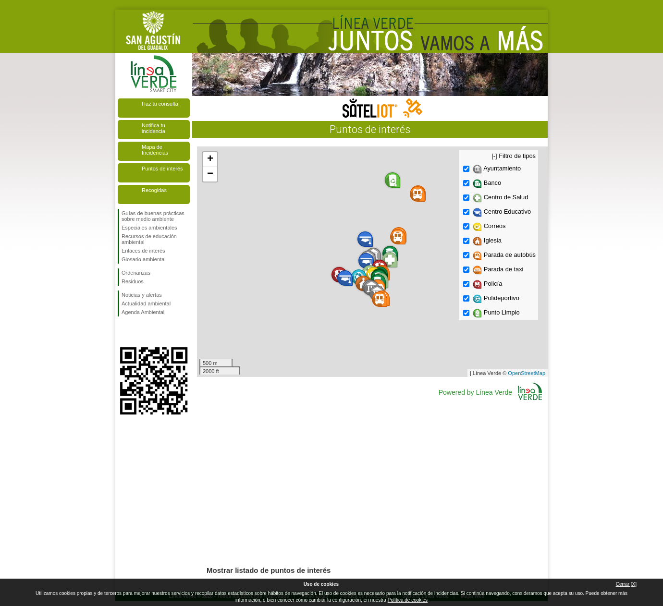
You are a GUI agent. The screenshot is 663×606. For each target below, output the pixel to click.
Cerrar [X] (626, 584)
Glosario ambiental (144, 259)
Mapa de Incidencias (155, 150)
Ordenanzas (136, 273)
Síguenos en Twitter (139, 332)
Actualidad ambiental (146, 303)
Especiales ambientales (149, 227)
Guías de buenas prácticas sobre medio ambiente (153, 216)
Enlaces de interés (143, 251)
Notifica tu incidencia (153, 128)
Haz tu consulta (160, 104)
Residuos (133, 281)
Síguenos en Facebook (123, 332)
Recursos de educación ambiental (149, 239)
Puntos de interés (162, 168)
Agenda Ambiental (143, 312)
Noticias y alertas (142, 295)
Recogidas (154, 190)
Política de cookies (408, 600)
